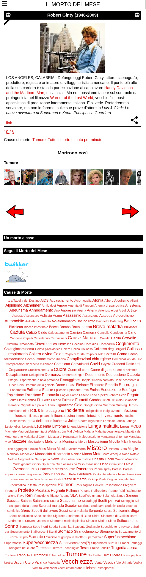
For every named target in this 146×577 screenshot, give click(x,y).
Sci (137, 501)
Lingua (71, 426)
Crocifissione (37, 370)
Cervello (129, 338)
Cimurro (12, 344)
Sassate (13, 501)
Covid (95, 364)
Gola (78, 405)
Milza (124, 441)
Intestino (93, 415)
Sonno (11, 526)
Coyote (106, 364)
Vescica (109, 562)
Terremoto (44, 548)
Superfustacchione (120, 537)
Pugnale (58, 490)
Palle (72, 469)
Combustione (35, 359)
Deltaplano (36, 375)
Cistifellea (64, 344)
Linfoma (59, 426)
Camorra (89, 332)
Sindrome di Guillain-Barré (119, 516)
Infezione (129, 410)
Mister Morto (77, 449)
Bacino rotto (86, 321)
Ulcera (115, 555)
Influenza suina (63, 415)
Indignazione (112, 411)
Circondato (26, 344)
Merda (82, 441)
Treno (21, 555)
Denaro (67, 375)
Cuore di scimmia (125, 370)
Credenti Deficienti (126, 364)
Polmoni (66, 484)
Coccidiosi (91, 344)
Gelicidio (116, 400)
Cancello (103, 332)
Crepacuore (18, 370)
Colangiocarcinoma (19, 349)
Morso (87, 454)
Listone (82, 426)
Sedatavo (97, 505)
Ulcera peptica (131, 555)
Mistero (96, 447)
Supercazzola (94, 537)
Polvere (98, 485)
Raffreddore (99, 490)
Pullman (72, 490)
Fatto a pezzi (99, 395)
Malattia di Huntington (63, 436)
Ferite (12, 400)
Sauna (54, 501)
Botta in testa (82, 327)
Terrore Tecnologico (65, 548)
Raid (121, 490)
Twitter (97, 555)
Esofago (129, 390)
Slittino (102, 521)
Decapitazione (17, 375)
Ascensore (31, 315)
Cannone (16, 338)
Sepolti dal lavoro (44, 510)
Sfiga (134, 510)
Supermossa (13, 543)
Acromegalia (82, 300)
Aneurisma (18, 310)
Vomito (37, 568)
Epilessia (60, 390)
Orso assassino (88, 464)
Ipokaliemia (18, 421)
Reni (29, 495)
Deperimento (95, 375)
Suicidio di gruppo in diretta (65, 537)
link (9, 123)
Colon (58, 354)
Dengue (79, 375)
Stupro (23, 537)
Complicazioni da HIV (127, 359)
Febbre (113, 395)
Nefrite (12, 459)
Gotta (98, 405)
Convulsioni (80, 364)
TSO (117, 543)
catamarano (74, 568)
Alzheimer (32, 305)
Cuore (60, 369)
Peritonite (84, 474)
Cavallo (105, 338)
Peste (57, 479)
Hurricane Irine (19, 411)
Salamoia (108, 495)
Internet (81, 415)
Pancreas (84, 469)
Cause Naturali (83, 337)
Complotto (62, 364)
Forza (46, 400)
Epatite (47, 390)
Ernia (85, 390)
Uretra (8, 562)
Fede (122, 395)
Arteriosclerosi (108, 310)
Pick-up (93, 479)
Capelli (28, 338)
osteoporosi (106, 568)
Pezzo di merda (74, 479)
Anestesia (133, 305)
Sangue (132, 495)
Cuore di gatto (101, 370)
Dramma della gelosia (40, 385)
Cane (132, 332)
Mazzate (19, 441)
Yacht (61, 568)
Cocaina (78, 344)
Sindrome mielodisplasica (67, 521)
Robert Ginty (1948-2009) (72, 15)
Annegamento (41, 310)
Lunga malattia (103, 426)
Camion (76, 332)
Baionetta (102, 321)
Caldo (42, 332)
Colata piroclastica (48, 349)
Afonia (97, 300)
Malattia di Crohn (35, 436)
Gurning (121, 405)
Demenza (53, 374)
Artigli (123, 310)
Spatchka (65, 526)
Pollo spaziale (47, 485)
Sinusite (91, 521)
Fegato (133, 395)
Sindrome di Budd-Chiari (83, 516)
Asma (57, 315)
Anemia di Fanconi (81, 305)
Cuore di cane (78, 370)
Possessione (113, 485)
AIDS (45, 300)
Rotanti (64, 495)
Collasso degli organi (110, 349)
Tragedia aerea (124, 548)
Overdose (21, 469)
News (55, 459)
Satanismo (41, 501)
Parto (64, 474)
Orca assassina (66, 464)
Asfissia (46, 315)
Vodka (137, 562)
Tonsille (105, 548)
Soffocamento (127, 521)
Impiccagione (52, 410)
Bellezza (132, 320)
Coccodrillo (107, 344)
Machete (11, 431)
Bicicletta (16, 327)
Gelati (106, 400)
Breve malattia (108, 326)
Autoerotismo (123, 315)
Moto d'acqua (112, 454)
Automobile (14, 321)
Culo (50, 370)
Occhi (109, 459)
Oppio (36, 464)
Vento (98, 562)
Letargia (27, 426)
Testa (84, 548)
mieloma (90, 568)
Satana (25, 501)
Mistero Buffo (118, 449)
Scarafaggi (89, 501)
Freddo (56, 400)
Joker (72, 421)
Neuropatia (42, 459)
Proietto (26, 490)
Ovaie (128, 464)
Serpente (96, 510)
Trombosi (40, 555)
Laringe (131, 421)
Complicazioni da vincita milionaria (29, 364)
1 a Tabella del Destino (23, 300)
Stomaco (65, 531)
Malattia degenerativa (110, 431)
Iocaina (129, 415)
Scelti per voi (109, 500)
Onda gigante (22, 464)
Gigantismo (64, 405)
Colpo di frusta (75, 354)
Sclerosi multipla (51, 505)
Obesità (98, 459)
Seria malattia (78, 510)
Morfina (76, 454)
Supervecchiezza (40, 542)
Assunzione (90, 315)
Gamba (95, 400)
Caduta (17, 332)
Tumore (39, 140)
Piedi (102, 479)
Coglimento (127, 343)
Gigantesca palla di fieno (38, 405)
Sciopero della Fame (23, 505)
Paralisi (117, 469)
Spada (53, 526)
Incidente (74, 410)
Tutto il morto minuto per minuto (75, 140)
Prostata (42, 490)
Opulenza (48, 464)
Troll (29, 555)
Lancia (120, 421)
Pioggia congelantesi (121, 479)
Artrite (132, 310)
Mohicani (13, 454)
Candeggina (118, 332)
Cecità (116, 338)
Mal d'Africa (75, 431)
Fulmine (68, 400)
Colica (75, 349)
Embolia (111, 385)
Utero (29, 562)
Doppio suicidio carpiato (97, 380)
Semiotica (13, 510)
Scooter (71, 505)
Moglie (133, 449)
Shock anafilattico (21, 516)
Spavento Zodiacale (86, 526)
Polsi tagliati (84, 485)
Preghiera (130, 485)
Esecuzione (111, 390)
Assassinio (72, 315)
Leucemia (42, 426)
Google (88, 405)
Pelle (72, 474)
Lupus (125, 426)
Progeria (11, 490)
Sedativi (110, 505)
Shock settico (43, 516)
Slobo (112, 521)
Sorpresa (25, 526)
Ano (57, 310)
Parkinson (51, 474)
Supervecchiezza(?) (74, 543)
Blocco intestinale (36, 327)
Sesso (108, 510)
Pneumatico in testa (23, 485)
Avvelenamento (63, 321)
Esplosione (15, 395)
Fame (74, 395)
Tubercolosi (57, 555)
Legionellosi (13, 426)
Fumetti (81, 400)
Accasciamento (61, 300)
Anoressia (68, 310)
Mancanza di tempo (114, 436)
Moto (97, 454)
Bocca (54, 327)
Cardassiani (58, 338)
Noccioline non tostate (75, 459)
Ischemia (60, 421)
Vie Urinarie (124, 562)
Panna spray (102, 469)
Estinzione (33, 395)
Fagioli (64, 395)
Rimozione (41, 495)
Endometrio (18, 390)
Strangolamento (86, 531)
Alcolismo (121, 300)
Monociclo (27, 454)
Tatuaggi (136, 543)
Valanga (41, 562)
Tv (90, 555)
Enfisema (34, 390)
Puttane (85, 490)
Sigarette (59, 516)
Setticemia (121, 510)
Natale (134, 454)
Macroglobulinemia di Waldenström (41, 431)
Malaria (89, 431)
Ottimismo (116, 464)
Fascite (84, 395)
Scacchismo (70, 500)
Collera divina (40, 354)
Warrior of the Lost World (71, 98)
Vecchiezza (77, 561)
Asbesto (18, 315)
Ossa (104, 464)
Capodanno (42, 338)
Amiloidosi (49, 305)
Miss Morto (47, 449)
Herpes (133, 405)
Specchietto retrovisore (116, 526)
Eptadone (74, 390)
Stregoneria (109, 531)
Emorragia (128, 385)
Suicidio (36, 536)
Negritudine (26, 459)
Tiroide (94, 548)
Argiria (81, 310)
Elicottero (97, 385)
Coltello (110, 354)
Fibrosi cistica (26, 400)
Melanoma (53, 441)
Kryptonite (95, 421)
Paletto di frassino (54, 469)
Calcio (31, 332)
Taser (125, 543)
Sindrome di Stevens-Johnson (28, 521)
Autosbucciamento (38, 321)
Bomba (65, 327)
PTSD (35, 469)
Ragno (113, 490)
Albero (108, 300)
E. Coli (70, 385)
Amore (62, 305)
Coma (122, 354)
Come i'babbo (56, 359)
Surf (110, 543)
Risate (54, 495)
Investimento (112, 415)
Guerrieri (109, 405)
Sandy (120, 495)
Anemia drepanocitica (109, 305)
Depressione (116, 375)
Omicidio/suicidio (126, 459)
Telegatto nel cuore (22, 548)
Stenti (53, 531)
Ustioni (19, 562)
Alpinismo (13, 305)
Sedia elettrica (127, 505)
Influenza (18, 415)
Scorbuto (84, 505)
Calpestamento (58, 332)
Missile (62, 449)
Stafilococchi (39, 531)
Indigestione (93, 411)
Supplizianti (99, 543)
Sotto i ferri (40, 526)
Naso (125, 454)
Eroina (94, 390)
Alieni (134, 300)
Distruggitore (70, 380)
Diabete (133, 374)
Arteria (92, 310)
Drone (60, 385)
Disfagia (12, 380)
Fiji (39, 400)
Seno (25, 510)
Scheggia (127, 501)
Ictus (35, 410)
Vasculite (54, 562)
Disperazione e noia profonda (39, 380)
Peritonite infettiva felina (109, 474)
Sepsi (63, 510)
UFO (106, 555)
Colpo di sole (95, 354)
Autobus (105, 315)
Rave (21, 495)
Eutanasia (50, 395)
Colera (65, 349)
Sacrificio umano (90, 495)
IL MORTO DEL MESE (73, 4)
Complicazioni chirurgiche (89, 359)
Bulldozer (130, 327)
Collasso (87, 349)
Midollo (114, 441)
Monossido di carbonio (52, 454)
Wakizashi (50, 568)
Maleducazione (89, 436)
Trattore (10, 555)
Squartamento (20, 531)
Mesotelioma (98, 441)
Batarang (116, 321)
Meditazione (35, 441)
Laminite (109, 421)
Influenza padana (38, 415)
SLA (74, 495)
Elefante (82, 385)
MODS (135, 426)
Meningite (69, 441)
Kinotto (82, 421)
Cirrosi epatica (46, 344)
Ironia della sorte (39, 421)
